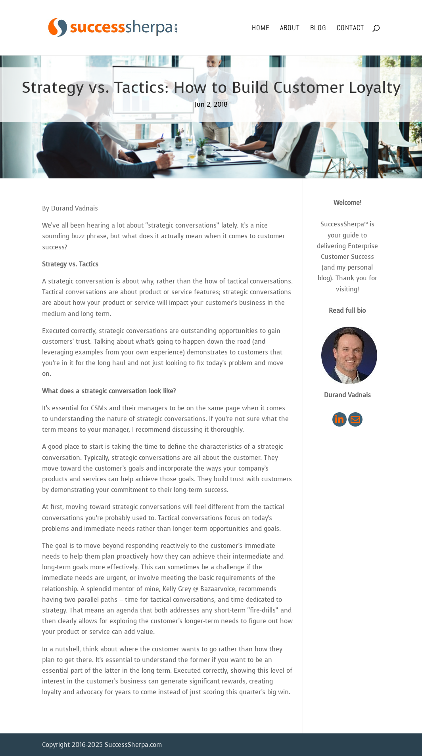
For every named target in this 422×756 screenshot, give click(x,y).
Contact (350, 28)
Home (261, 28)
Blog (318, 28)
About (290, 28)
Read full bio (347, 310)
